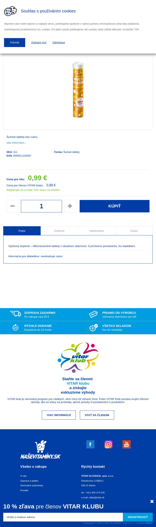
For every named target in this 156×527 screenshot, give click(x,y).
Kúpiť (114, 206)
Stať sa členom (97, 415)
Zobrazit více (38, 42)
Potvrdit (14, 42)
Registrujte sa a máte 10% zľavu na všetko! (33, 189)
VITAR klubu (78, 383)
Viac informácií (59, 415)
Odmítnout (59, 42)
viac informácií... (16, 142)
